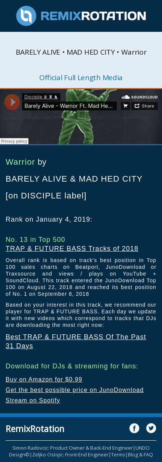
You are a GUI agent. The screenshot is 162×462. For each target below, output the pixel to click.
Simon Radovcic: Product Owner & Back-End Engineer (72, 447)
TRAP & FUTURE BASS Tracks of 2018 (72, 248)
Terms (118, 454)
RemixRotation (35, 429)
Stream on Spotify (33, 400)
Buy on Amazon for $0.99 (44, 379)
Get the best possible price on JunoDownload (75, 390)
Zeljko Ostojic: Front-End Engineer (70, 454)
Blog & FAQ (140, 454)
